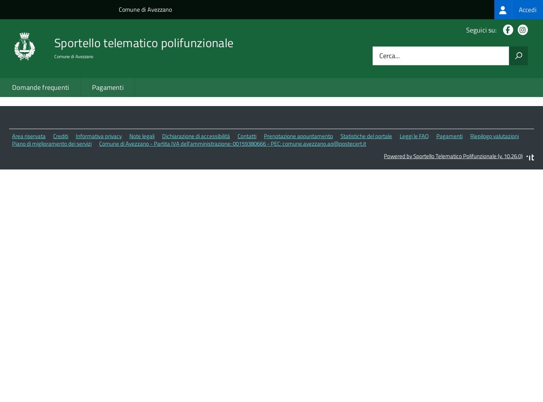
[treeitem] (518, 9)
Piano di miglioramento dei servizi (52, 197)
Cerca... (389, 56)
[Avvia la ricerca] (518, 55)
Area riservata (29, 189)
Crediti (60, 189)
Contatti (247, 189)
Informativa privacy (99, 189)
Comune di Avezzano (145, 9)
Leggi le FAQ (414, 189)
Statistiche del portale (366, 189)
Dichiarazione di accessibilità (196, 189)
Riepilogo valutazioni (494, 189)
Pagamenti (108, 87)
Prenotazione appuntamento (298, 189)
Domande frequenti (40, 87)
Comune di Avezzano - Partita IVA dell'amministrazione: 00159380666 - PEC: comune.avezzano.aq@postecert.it (232, 197)
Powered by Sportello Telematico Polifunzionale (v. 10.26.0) (453, 209)
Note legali (142, 189)
